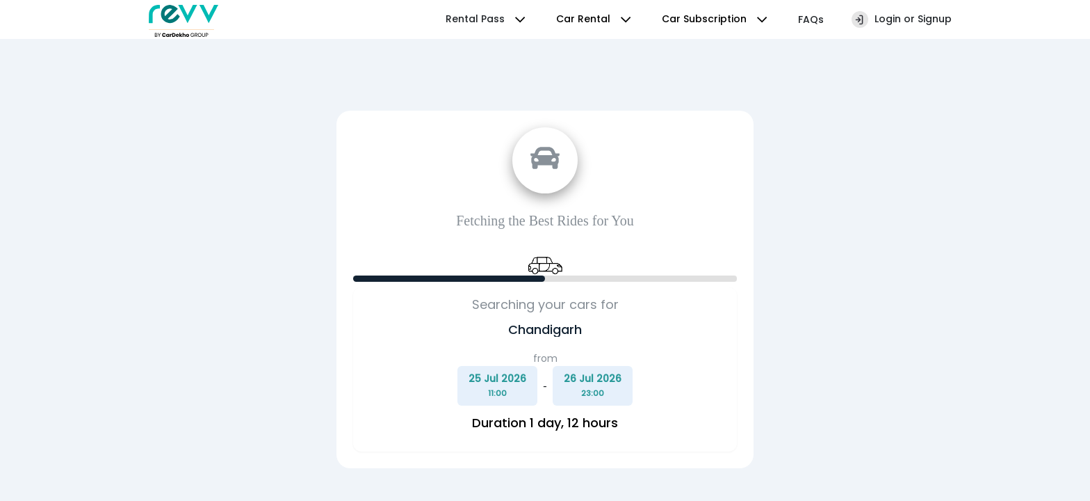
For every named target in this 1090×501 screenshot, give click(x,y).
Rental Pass (487, 19)
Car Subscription (716, 19)
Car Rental (595, 19)
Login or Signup (902, 19)
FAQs (811, 19)
